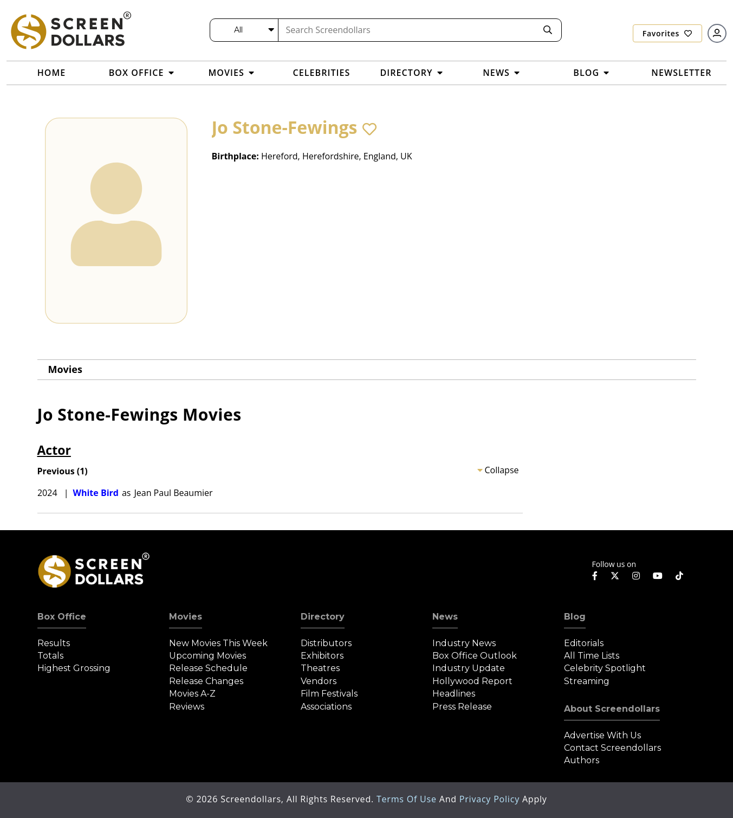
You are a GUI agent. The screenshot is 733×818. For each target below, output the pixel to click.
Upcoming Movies (207, 655)
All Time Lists (591, 655)
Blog (575, 616)
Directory (323, 616)
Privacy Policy (490, 799)
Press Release (462, 706)
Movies (65, 369)
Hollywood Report (472, 681)
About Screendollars (612, 709)
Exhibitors (322, 655)
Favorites (667, 33)
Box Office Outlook (474, 655)
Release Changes (206, 681)
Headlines (453, 693)
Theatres (320, 668)
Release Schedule (208, 668)
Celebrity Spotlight (605, 668)
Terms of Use (408, 799)
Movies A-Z (192, 693)
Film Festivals (329, 693)
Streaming (586, 681)
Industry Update (468, 668)
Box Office (61, 616)
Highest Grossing (74, 668)
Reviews (186, 706)
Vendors (318, 681)
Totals (50, 655)
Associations (326, 706)
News (445, 616)
